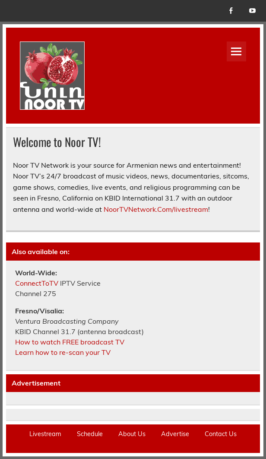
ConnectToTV (36, 283)
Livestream (45, 434)
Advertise (175, 434)
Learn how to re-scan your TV (63, 352)
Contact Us (221, 434)
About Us (132, 434)
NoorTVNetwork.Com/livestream (156, 209)
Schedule (90, 434)
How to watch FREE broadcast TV (69, 342)
